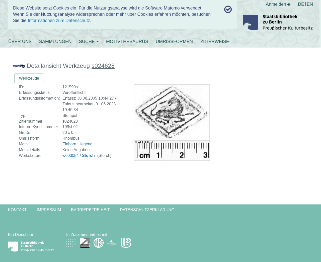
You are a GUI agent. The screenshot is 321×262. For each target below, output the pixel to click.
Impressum (49, 210)
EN (310, 4)
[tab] (29, 78)
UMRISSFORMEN (174, 41)
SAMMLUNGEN (55, 41)
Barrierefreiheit (90, 210)
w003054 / (78, 155)
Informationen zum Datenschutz (59, 20)
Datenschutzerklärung (147, 210)
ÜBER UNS (20, 41)
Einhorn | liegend (77, 144)
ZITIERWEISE (214, 41)
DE (301, 4)
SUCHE (89, 41)
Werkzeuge (29, 78)
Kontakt (17, 210)
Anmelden (278, 4)
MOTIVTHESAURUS (127, 41)
